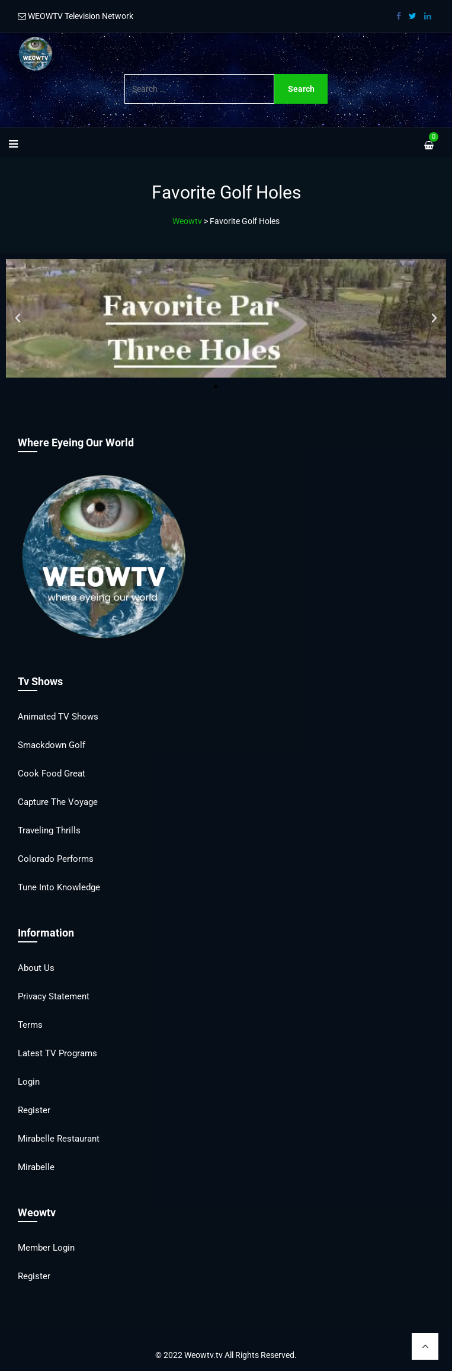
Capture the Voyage (58, 802)
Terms (30, 1025)
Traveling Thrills (49, 830)
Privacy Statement (53, 996)
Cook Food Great (51, 773)
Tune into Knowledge (59, 887)
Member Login (46, 1247)
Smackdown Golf (51, 745)
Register (34, 1110)
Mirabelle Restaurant (59, 1138)
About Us (36, 968)
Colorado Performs (56, 859)
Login (29, 1081)
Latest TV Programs (57, 1053)
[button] (18, 318)
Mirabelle (36, 1167)
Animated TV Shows (58, 716)
